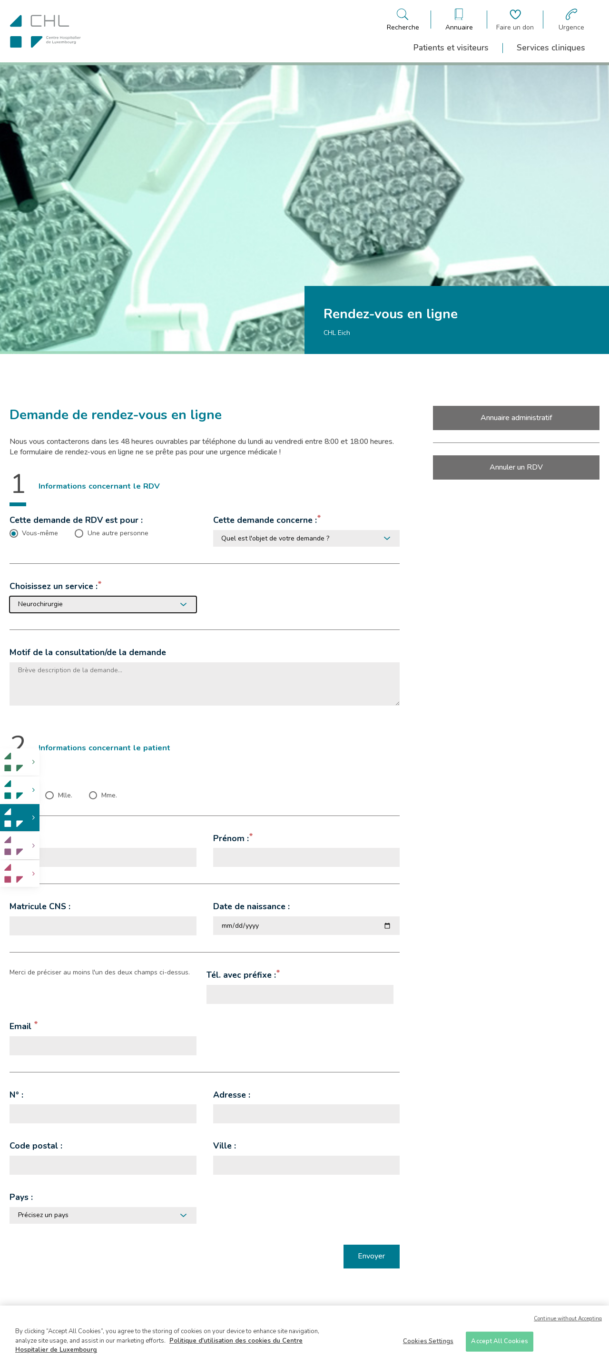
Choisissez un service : (54, 586)
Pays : (21, 1197)
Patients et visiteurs (451, 47)
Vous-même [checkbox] (40, 533)
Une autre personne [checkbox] (118, 533)
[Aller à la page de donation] (515, 20)
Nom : (21, 838)
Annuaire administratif (516, 418)
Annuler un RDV (516, 467)
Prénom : (231, 838)
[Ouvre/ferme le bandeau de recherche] (403, 20)
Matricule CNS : (40, 906)
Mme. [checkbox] (109, 795)
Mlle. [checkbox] (65, 795)
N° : (16, 1095)
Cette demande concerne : (265, 520)
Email (22, 1026)
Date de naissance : (251, 906)
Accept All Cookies (499, 1341)
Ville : (224, 1145)
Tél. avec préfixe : (241, 975)
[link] (19, 762)
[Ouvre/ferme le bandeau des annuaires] (459, 20)
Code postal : (36, 1145)
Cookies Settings (428, 1341)
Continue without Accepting (568, 1318)
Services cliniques (551, 47)
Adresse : (231, 1095)
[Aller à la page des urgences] (571, 20)
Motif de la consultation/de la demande (88, 652)
